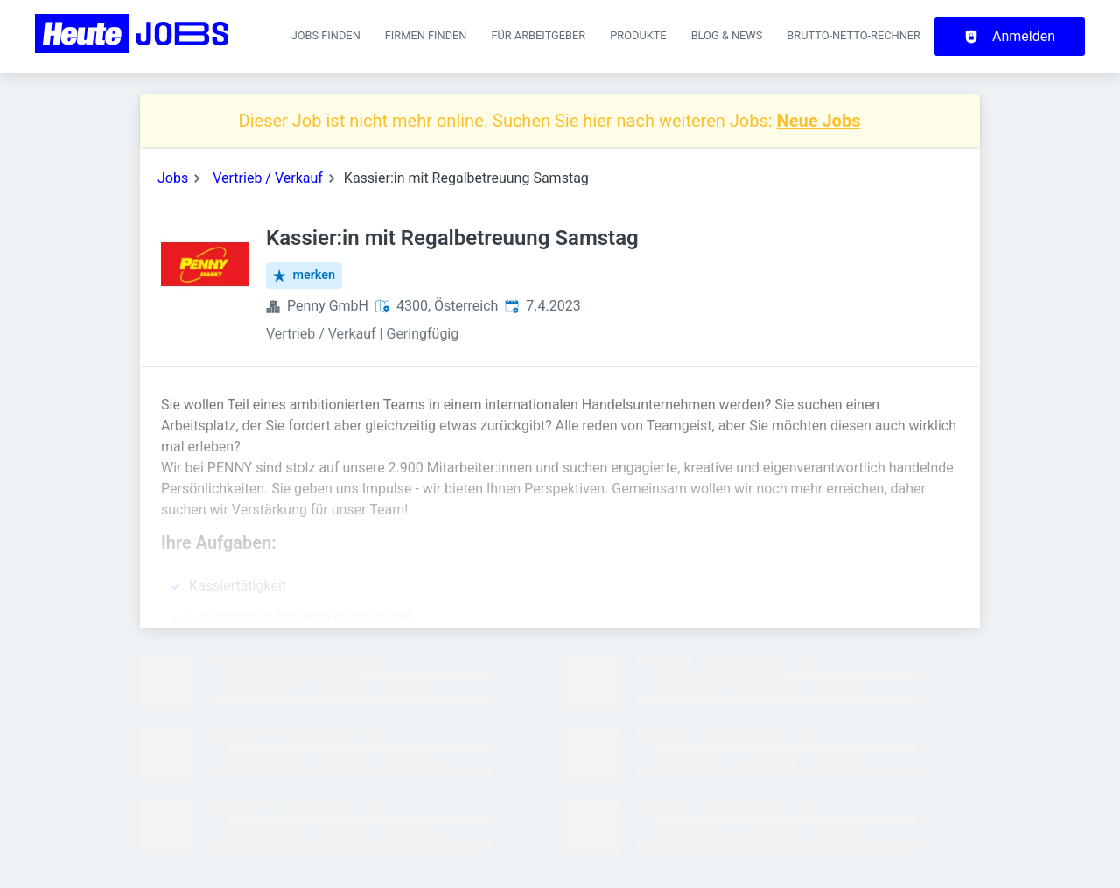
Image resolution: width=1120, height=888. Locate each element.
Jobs (173, 178)
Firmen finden (426, 35)
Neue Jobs (819, 120)
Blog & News (727, 35)
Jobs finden (325, 35)
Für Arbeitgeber (538, 35)
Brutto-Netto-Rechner (853, 35)
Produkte (638, 35)
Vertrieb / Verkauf (268, 178)
